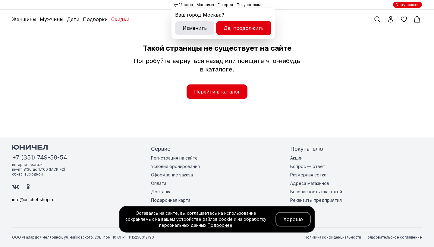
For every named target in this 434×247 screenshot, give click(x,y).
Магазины (205, 4)
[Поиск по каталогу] (377, 19)
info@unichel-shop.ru (33, 199)
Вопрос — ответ (307, 166)
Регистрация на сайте (174, 157)
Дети (73, 19)
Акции (296, 157)
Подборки (95, 19)
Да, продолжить (244, 28)
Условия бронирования (175, 166)
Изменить (195, 28)
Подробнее (220, 225)
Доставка (161, 191)
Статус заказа (407, 4)
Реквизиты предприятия (316, 200)
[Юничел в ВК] (15, 187)
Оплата (158, 183)
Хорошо (293, 219)
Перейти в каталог (217, 92)
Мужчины (51, 19)
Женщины (24, 19)
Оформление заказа (172, 174)
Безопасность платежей (316, 191)
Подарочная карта (170, 200)
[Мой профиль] (390, 19)
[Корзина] (417, 19)
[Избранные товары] (404, 19)
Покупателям (249, 4)
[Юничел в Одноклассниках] (28, 186)
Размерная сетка (308, 174)
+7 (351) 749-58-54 (39, 157)
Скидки (120, 19)
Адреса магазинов (309, 183)
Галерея (225, 4)
